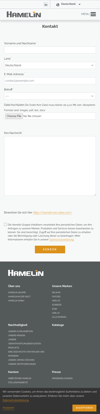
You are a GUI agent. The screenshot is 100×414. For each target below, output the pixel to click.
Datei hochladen (14, 104)
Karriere (13, 372)
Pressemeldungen (62, 378)
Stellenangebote (18, 382)
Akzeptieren (84, 408)
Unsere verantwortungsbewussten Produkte (24, 343)
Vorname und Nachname (20, 43)
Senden (50, 249)
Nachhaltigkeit (17, 325)
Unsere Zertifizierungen (22, 364)
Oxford (56, 296)
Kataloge (58, 325)
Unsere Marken (62, 286)
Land (8, 58)
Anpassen (8, 407)
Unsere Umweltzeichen (21, 360)
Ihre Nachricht (13, 133)
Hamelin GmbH (16, 301)
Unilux (56, 313)
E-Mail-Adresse (14, 74)
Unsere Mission (16, 335)
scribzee (57, 305)
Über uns (14, 286)
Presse (56, 372)
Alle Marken (59, 317)
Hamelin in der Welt (19, 296)
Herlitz (56, 301)
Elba (54, 309)
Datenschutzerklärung (61, 239)
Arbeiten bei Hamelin (19, 378)
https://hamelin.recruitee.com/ (52, 212)
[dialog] (50, 401)
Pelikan (56, 292)
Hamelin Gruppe (17, 292)
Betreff (9, 89)
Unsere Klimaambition (20, 331)
